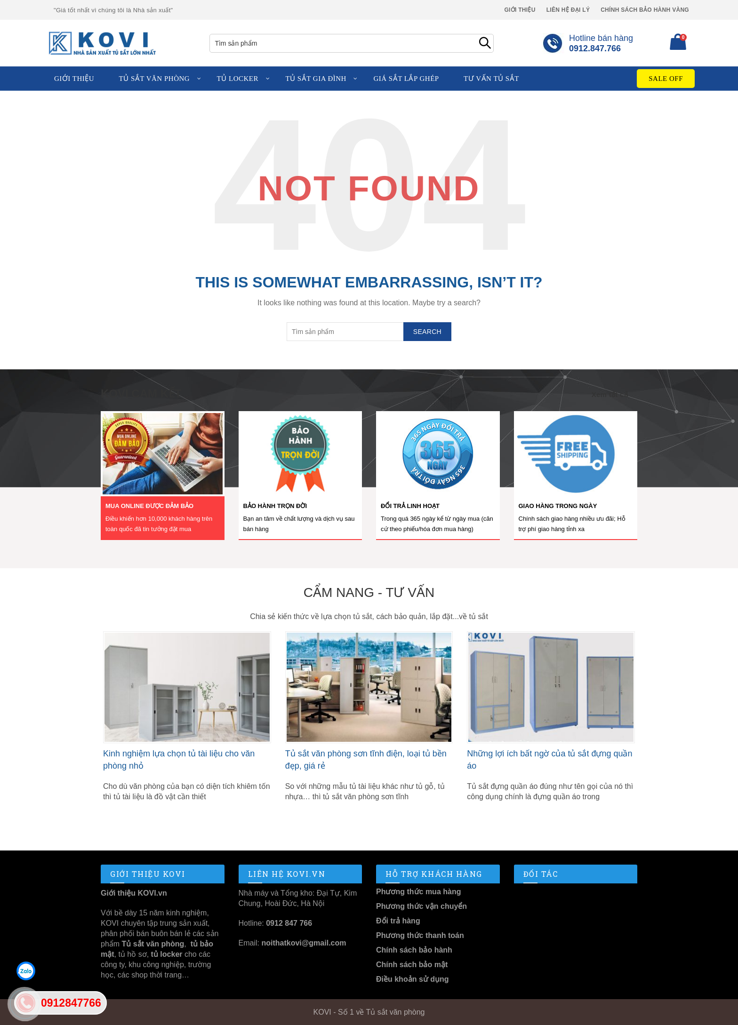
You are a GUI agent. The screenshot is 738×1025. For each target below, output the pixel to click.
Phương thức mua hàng (418, 892)
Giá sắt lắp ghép (406, 78)
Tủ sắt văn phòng (154, 78)
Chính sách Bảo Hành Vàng (645, 10)
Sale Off (666, 78)
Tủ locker (237, 78)
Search (484, 43)
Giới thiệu (519, 10)
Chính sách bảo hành (414, 950)
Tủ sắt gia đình (315, 78)
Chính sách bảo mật (412, 965)
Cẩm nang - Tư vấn (369, 592)
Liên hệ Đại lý (568, 10)
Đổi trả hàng (398, 921)
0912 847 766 (289, 923)
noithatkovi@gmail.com (303, 943)
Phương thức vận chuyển (421, 906)
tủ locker (165, 954)
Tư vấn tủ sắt (491, 78)
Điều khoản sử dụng (412, 979)
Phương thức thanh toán (420, 935)
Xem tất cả (610, 394)
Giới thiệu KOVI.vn (134, 893)
